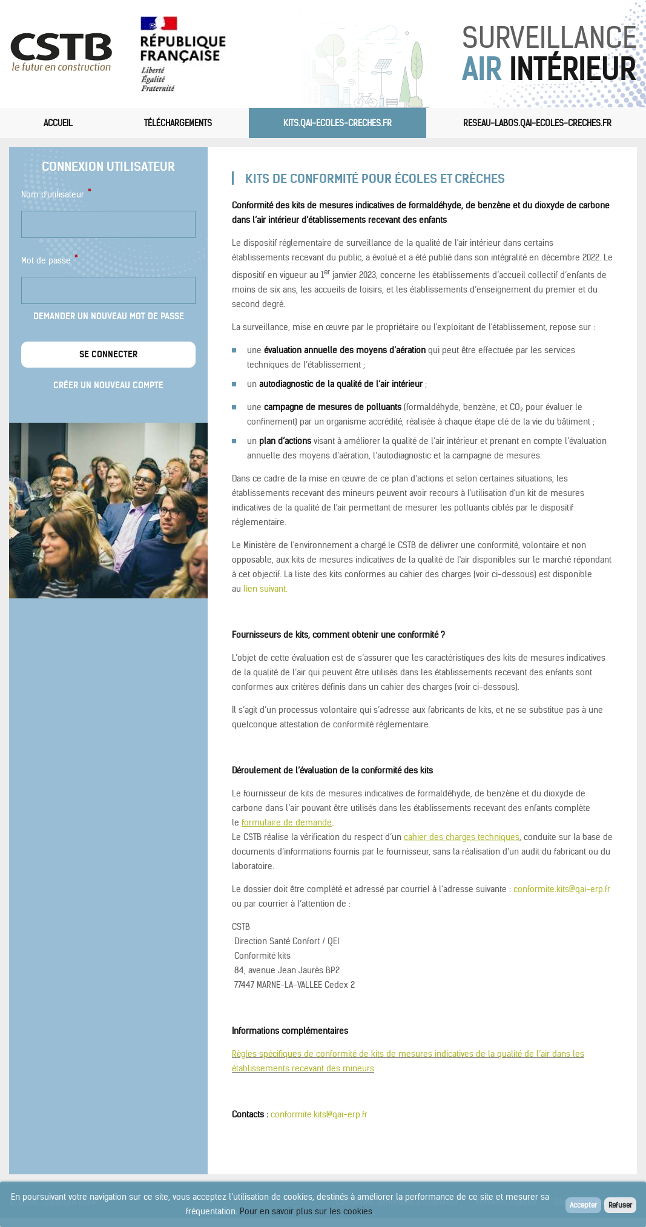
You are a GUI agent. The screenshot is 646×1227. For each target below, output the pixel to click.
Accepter (583, 1204)
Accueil (58, 122)
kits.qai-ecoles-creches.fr (337, 122)
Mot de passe (49, 259)
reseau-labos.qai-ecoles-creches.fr (537, 122)
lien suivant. (265, 588)
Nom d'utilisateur (55, 193)
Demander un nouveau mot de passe (108, 316)
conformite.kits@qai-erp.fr (561, 889)
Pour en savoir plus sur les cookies (306, 1211)
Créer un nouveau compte (108, 385)
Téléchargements (178, 122)
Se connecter (108, 354)
